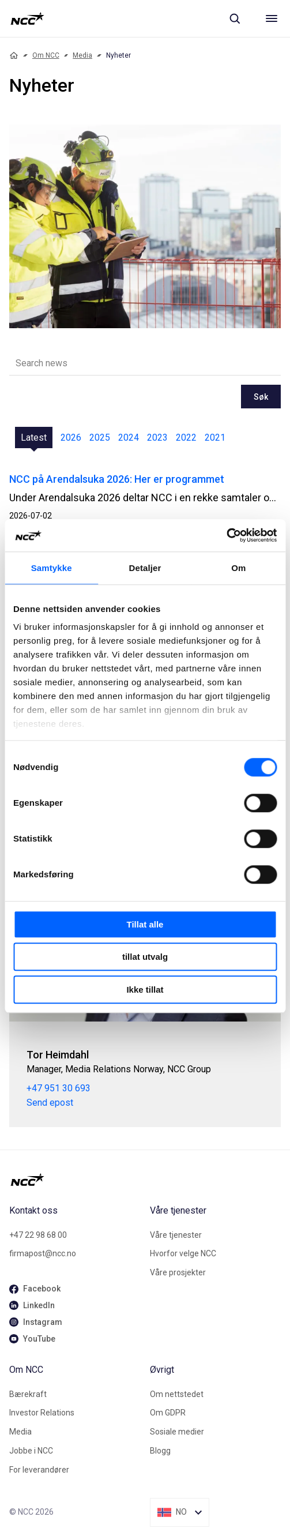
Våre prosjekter (178, 1272)
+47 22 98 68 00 (38, 1235)
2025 (99, 437)
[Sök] (234, 18)
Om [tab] (238, 568)
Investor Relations (41, 1412)
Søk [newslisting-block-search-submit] (261, 396)
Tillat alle (145, 924)
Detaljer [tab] (145, 568)
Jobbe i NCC (31, 1450)
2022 (186, 437)
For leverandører (39, 1469)
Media (82, 55)
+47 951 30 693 (59, 1088)
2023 (157, 437)
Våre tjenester (176, 1235)
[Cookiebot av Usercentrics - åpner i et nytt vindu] (226, 535)
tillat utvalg (145, 957)
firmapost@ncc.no (42, 1253)
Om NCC (45, 55)
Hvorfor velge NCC (183, 1253)
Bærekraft (28, 1394)
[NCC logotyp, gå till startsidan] (27, 18)
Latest (34, 437)
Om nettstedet (177, 1394)
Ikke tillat (144, 989)
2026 (71, 437)
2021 (215, 437)
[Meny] (271, 18)
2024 (128, 437)
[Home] (13, 55)
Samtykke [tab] (51, 568)
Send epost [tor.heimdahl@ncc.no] (50, 1102)
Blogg (160, 1450)
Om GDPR (168, 1412)
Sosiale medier (177, 1431)
